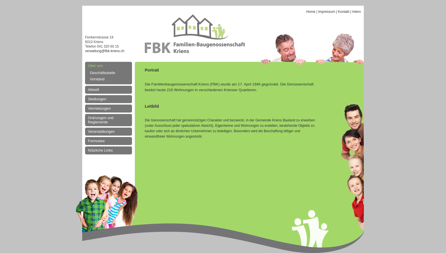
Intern (356, 12)
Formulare (96, 141)
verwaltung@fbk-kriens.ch (104, 51)
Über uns (95, 66)
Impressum (326, 12)
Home (310, 12)
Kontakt (344, 12)
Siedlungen (97, 99)
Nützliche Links (100, 150)
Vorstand (97, 79)
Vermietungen (99, 108)
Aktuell (93, 89)
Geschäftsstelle (102, 73)
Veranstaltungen (101, 131)
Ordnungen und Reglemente (100, 120)
